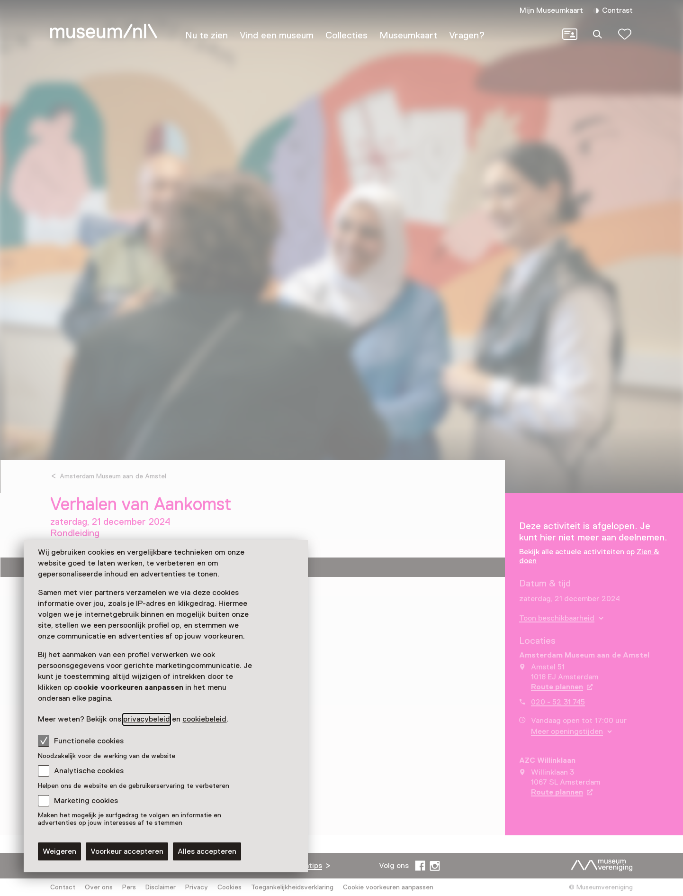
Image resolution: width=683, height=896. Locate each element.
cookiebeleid (204, 719)
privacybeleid (146, 719)
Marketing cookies (86, 800)
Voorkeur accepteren (126, 851)
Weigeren (59, 851)
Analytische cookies (89, 771)
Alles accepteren (207, 851)
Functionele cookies (81, 740)
